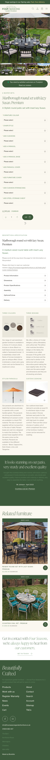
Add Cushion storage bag (14, 188)
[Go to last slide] (38, 59)
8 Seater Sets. (8, 93)
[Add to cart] (45, 567)
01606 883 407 (7, 729)
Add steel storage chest (14, 198)
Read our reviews (25, 85)
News (5, 701)
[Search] (33, 9)
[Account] (37, 9)
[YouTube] (13, 719)
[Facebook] (5, 719)
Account (30, 701)
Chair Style (8, 126)
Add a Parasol (9, 146)
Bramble (12, 754)
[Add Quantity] (17, 217)
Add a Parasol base (11, 157)
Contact (30, 691)
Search (29, 696)
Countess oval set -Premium (25, 489)
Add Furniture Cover (12, 177)
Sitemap (30, 705)
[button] (6, 69)
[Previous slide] (6, 400)
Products (6, 687)
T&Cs (28, 710)
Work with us (8, 691)
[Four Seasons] (11, 8)
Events (5, 705)
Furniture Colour (11, 115)
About (29, 687)
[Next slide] (45, 59)
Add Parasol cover (11, 167)
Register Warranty (10, 696)
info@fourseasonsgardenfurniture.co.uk (16, 725)
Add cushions (9, 136)
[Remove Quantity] (5, 217)
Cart (4, 710)
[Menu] (46, 9)
